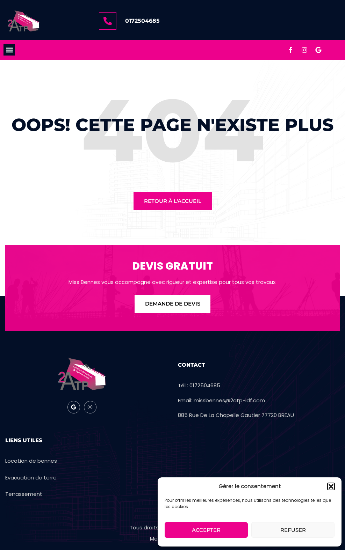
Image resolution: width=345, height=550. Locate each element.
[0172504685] (107, 21)
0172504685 (142, 20)
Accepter (206, 530)
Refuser (293, 530)
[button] (331, 486)
